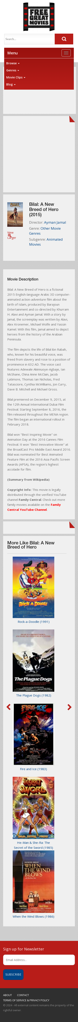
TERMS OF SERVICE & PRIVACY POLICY (26, 1000)
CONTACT (23, 995)
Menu (12, 52)
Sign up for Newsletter (23, 948)
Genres (12, 70)
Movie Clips (15, 77)
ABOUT (7, 995)
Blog (11, 84)
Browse (13, 63)
